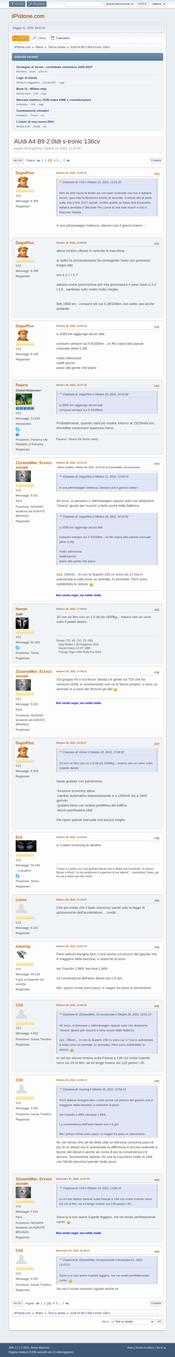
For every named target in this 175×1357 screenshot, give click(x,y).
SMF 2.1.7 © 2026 (19, 1347)
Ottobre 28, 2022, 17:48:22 (71, 671)
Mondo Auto (23, 93)
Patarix (22, 385)
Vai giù (17, 160)
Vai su (17, 1303)
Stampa (156, 160)
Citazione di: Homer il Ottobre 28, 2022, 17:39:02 (93, 752)
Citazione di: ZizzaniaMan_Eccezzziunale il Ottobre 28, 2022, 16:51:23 (107, 1014)
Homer (21, 609)
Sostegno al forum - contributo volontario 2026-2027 (54, 67)
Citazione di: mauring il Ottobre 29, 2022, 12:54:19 (94, 1089)
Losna (21, 900)
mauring (23, 946)
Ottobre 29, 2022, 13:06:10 (71, 1005)
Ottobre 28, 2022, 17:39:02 (71, 608)
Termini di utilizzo (144, 1347)
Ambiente (21, 104)
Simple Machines (39, 1347)
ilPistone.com (28, 16)
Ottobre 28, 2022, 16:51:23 (71, 462)
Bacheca (21, 71)
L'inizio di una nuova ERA (35, 121)
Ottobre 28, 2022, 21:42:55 (71, 837)
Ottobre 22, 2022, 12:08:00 (71, 242)
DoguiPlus (25, 173)
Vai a (105, 1321)
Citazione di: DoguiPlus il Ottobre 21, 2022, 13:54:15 (95, 476)
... (61, 160)
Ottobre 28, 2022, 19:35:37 (71, 742)
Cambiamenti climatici (32, 110)
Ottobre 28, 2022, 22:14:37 (71, 899)
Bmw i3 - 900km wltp (31, 89)
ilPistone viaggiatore (28, 82)
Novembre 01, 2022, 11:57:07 (73, 1178)
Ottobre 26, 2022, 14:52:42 (71, 326)
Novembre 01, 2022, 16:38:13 (73, 1250)
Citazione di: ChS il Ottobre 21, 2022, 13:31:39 (92, 182)
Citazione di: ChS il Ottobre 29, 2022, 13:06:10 (92, 1188)
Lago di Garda (26, 78)
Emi (19, 837)
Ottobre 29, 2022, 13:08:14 (71, 1080)
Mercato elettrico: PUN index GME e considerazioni (53, 100)
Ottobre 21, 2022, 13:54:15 (71, 172)
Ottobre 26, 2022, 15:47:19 (71, 385)
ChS (19, 1005)
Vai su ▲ (161, 1347)
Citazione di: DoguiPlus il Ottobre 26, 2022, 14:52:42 (95, 394)
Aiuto (130, 1347)
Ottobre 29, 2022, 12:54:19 (71, 946)
